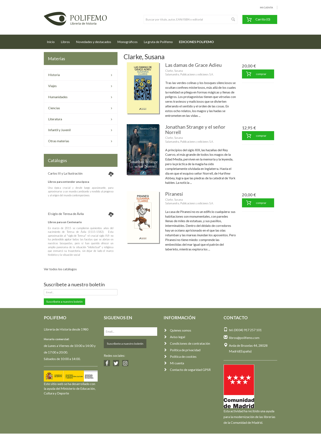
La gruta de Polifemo (158, 42)
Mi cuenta (174, 363)
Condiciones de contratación (187, 343)
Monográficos (127, 42)
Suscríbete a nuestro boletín (64, 301)
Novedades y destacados (93, 42)
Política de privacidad (182, 350)
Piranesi (174, 194)
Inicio (52, 40)
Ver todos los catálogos (60, 269)
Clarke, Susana (174, 70)
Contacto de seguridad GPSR (187, 370)
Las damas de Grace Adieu (193, 65)
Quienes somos (177, 330)
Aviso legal (174, 337)
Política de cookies (180, 356)
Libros (65, 42)
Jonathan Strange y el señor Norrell (195, 129)
